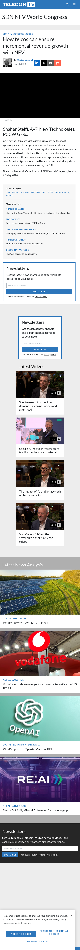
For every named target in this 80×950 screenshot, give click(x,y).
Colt (8, 192)
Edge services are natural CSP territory (25, 223)
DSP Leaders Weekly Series (21, 229)
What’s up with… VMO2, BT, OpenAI (26, 623)
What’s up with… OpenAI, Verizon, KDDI (28, 749)
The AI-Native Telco (14, 806)
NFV (32, 192)
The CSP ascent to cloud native (21, 253)
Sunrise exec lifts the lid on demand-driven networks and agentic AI (38, 405)
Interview (24, 192)
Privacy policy (41, 296)
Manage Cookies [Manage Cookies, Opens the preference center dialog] (38, 941)
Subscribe (39, 291)
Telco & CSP (47, 192)
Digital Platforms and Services (21, 744)
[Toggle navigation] (74, 4)
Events (15, 192)
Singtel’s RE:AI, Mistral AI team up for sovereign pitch (37, 810)
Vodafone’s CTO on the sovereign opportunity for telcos (36, 537)
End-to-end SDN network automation (24, 243)
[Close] (71, 915)
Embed (8, 120)
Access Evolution (13, 680)
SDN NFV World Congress (34, 16)
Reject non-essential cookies (54, 932)
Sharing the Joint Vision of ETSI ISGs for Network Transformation (38, 213)
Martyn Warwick (25, 60)
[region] (37, 930)
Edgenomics (13, 219)
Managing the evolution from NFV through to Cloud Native (35, 233)
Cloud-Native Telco (17, 250)
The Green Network (14, 618)
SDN (38, 192)
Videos (9, 195)
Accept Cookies (21, 934)
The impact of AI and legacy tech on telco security (40, 493)
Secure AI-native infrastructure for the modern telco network (39, 450)
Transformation (62, 192)
